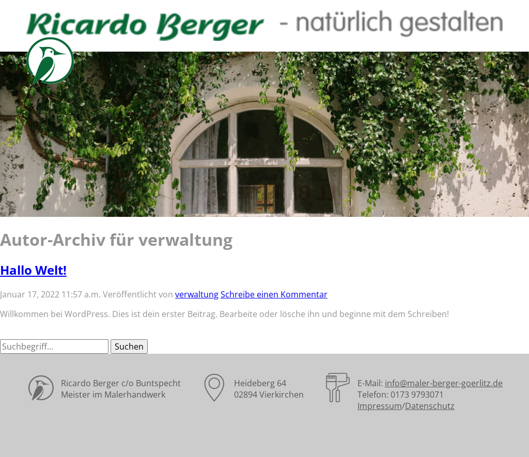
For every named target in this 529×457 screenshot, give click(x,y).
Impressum (379, 406)
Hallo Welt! (33, 269)
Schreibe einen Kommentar (274, 294)
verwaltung (197, 294)
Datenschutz (430, 406)
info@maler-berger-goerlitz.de (444, 383)
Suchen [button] (129, 346)
